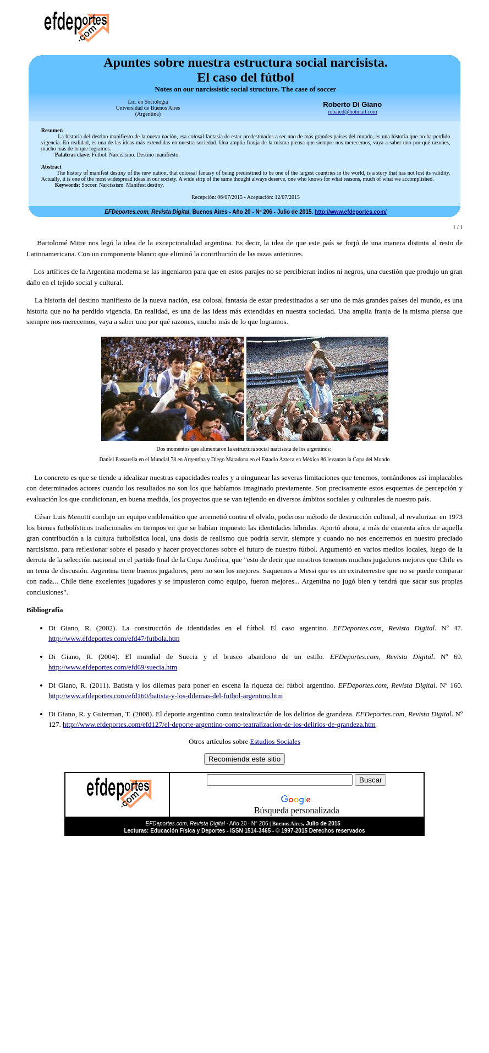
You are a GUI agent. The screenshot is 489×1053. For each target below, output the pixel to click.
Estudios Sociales (275, 741)
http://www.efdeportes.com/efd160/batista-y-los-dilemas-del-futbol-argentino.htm (165, 696)
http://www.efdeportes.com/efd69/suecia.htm (112, 667)
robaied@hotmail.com (352, 112)
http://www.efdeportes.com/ (351, 212)
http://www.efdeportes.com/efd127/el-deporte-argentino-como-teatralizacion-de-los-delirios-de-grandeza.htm (219, 724)
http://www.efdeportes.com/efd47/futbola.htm (114, 638)
